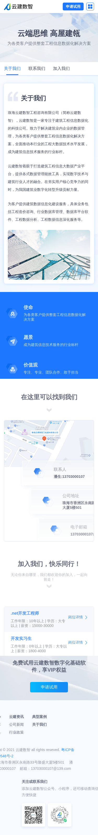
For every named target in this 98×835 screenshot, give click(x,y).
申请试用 (73, 6)
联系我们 (36, 68)
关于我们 (12, 68)
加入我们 (61, 68)
